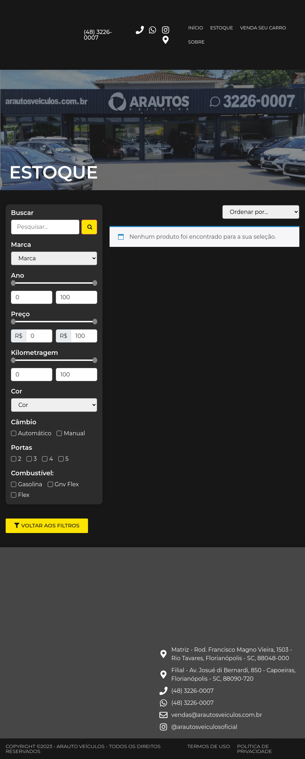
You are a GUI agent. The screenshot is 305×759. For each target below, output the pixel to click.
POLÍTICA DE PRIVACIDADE (254, 748)
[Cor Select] (54, 405)
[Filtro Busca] (45, 227)
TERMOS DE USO (208, 746)
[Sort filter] (260, 212)
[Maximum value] (76, 297)
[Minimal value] (54, 283)
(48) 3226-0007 (98, 35)
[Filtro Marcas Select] (54, 258)
